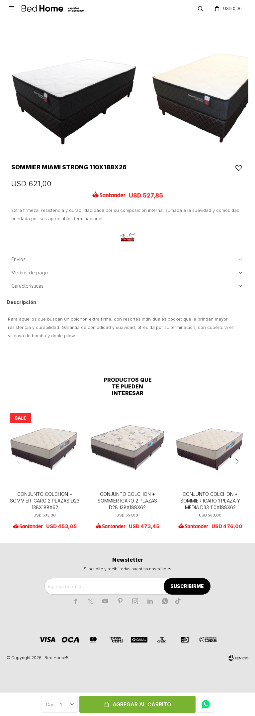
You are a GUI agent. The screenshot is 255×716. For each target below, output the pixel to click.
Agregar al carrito (142, 704)
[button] (236, 461)
